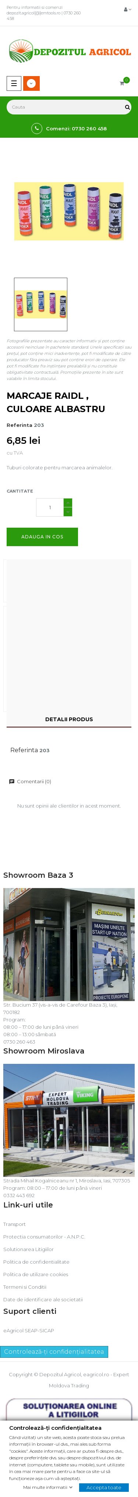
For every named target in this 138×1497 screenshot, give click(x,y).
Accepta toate (103, 1487)
